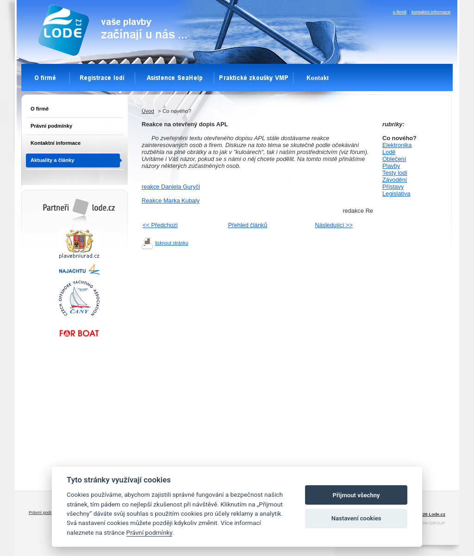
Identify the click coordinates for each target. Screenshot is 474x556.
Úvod (148, 111)
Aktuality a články (53, 160)
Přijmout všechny (356, 495)
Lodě (388, 151)
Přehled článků (248, 225)
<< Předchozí (160, 225)
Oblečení (394, 158)
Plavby (391, 165)
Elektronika (397, 145)
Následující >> (334, 225)
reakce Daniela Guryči (171, 186)
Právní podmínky (51, 126)
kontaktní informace (431, 11)
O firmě (40, 108)
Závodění (394, 179)
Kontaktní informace (56, 143)
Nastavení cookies (356, 518)
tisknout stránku (171, 243)
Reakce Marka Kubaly (171, 200)
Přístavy (393, 186)
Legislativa (396, 193)
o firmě (399, 11)
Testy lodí (394, 172)
